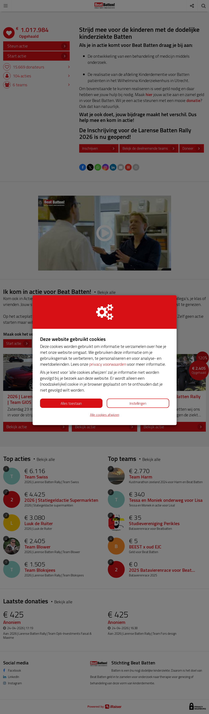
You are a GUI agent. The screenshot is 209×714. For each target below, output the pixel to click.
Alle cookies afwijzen (104, 414)
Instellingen (137, 403)
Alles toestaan (71, 403)
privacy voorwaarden (107, 364)
